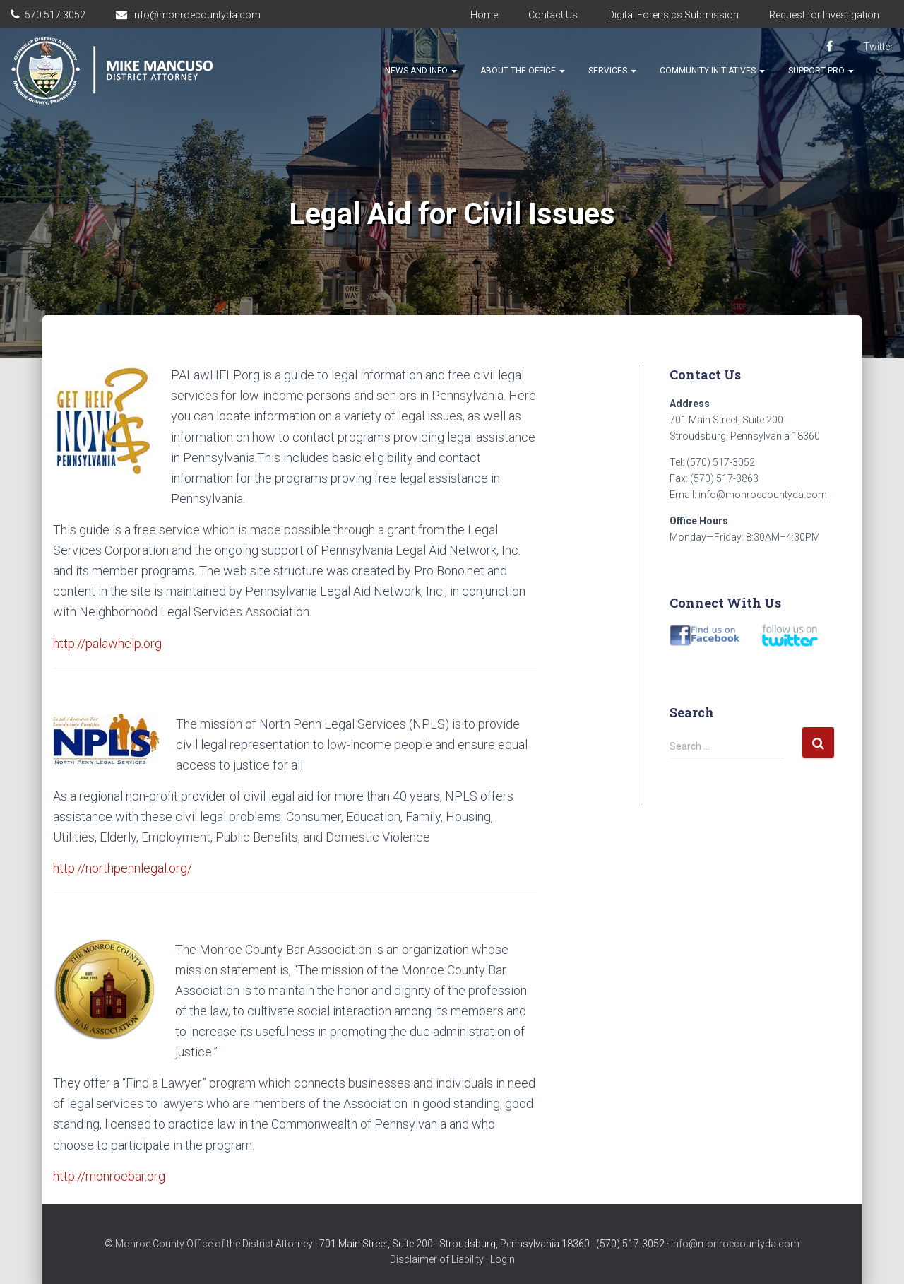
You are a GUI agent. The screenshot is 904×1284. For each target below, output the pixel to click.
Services (612, 71)
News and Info (421, 71)
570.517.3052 (55, 14)
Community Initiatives (712, 71)
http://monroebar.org (109, 1176)
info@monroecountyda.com (196, 14)
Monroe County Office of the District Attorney (214, 1243)
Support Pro (821, 71)
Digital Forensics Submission (673, 14)
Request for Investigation (824, 14)
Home (484, 14)
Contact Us (553, 14)
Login (502, 1259)
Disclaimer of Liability (437, 1259)
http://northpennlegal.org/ (122, 868)
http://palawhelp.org (107, 643)
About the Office (522, 71)
